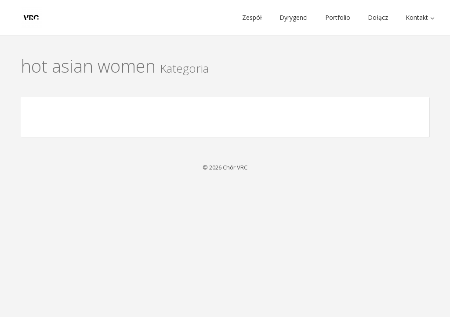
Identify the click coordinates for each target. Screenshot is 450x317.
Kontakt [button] (420, 17)
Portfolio (337, 17)
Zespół (252, 17)
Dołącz (378, 17)
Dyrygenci (293, 17)
